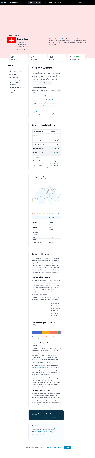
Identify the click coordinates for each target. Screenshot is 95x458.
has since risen (41, 372)
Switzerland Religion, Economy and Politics (17, 83)
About (55, 447)
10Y (48, 95)
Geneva (30, 48)
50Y (55, 95)
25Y (52, 95)
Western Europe (26, 46)
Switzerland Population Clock (16, 71)
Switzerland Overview (14, 77)
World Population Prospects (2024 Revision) (44, 428)
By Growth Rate (47, 82)
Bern (23, 42)
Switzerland (52, 38)
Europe (24, 44)
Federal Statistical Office (39, 435)
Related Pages (12, 90)
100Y (59, 95)
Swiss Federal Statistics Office (40, 367)
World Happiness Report (49, 378)
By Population (35, 82)
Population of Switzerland (15, 69)
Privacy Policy (42, 447)
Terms (47, 447)
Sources (11, 92)
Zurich (26, 48)
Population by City (13, 74)
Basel (34, 48)
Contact (51, 447)
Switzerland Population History (17, 87)
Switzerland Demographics (16, 80)
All (45, 95)
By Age (41, 82)
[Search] (86, 2)
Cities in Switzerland (51, 413)
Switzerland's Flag (50, 417)
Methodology (60, 447)
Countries (9, 35)
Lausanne (35, 227)
